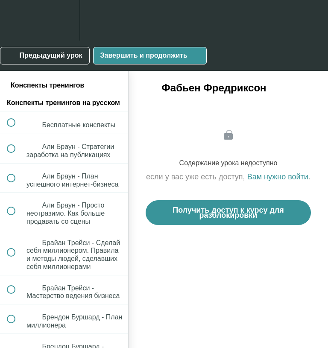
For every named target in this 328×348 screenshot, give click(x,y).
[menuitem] (64, 20)
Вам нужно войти (277, 177)
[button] (16, 20)
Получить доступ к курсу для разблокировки (228, 212)
